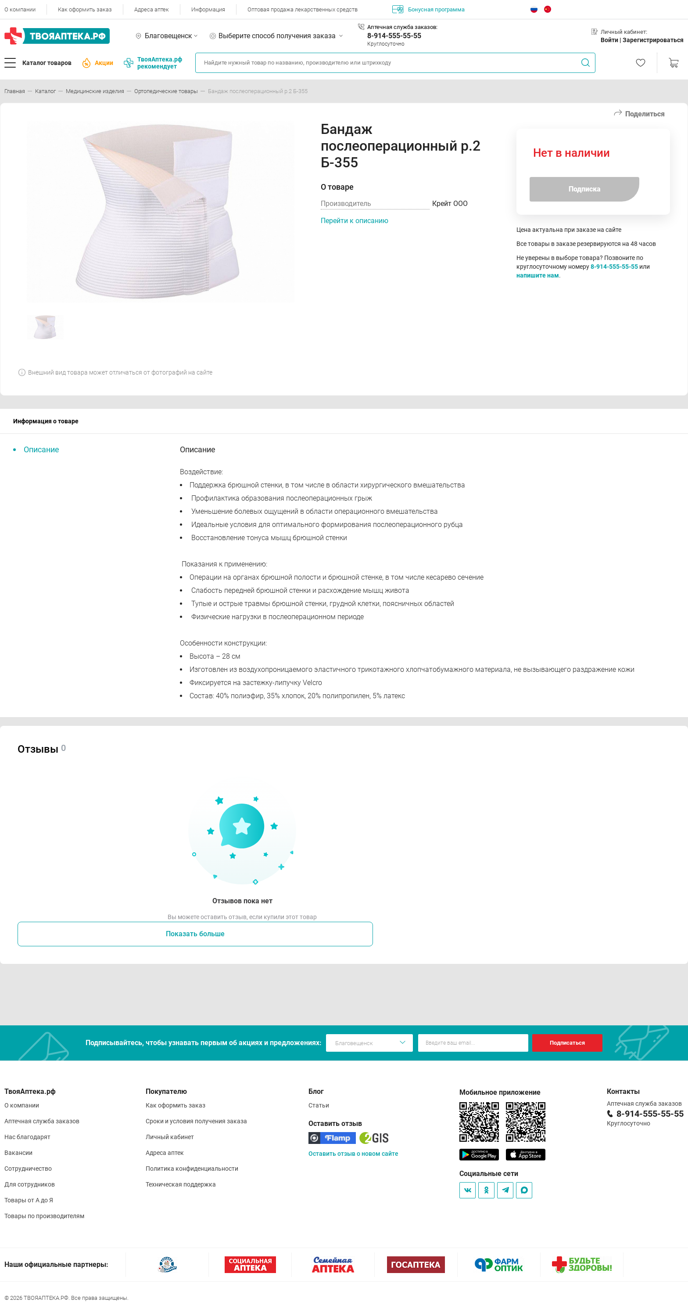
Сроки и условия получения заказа (196, 1121)
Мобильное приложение (500, 1092)
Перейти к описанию (354, 220)
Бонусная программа (428, 9)
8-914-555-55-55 (394, 36)
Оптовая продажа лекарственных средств (302, 9)
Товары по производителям (44, 1215)
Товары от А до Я (28, 1200)
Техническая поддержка (181, 1184)
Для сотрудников (29, 1184)
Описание (41, 449)
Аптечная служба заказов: (402, 27)
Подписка (585, 189)
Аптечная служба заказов (41, 1121)
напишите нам (537, 275)
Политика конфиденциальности (192, 1168)
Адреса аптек (151, 9)
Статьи (318, 1105)
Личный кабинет (170, 1136)
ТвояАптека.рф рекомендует (153, 63)
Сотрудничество (28, 1168)
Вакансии (18, 1152)
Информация (208, 9)
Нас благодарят (27, 1136)
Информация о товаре (46, 421)
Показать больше (195, 934)
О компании (20, 9)
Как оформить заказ (85, 9)
